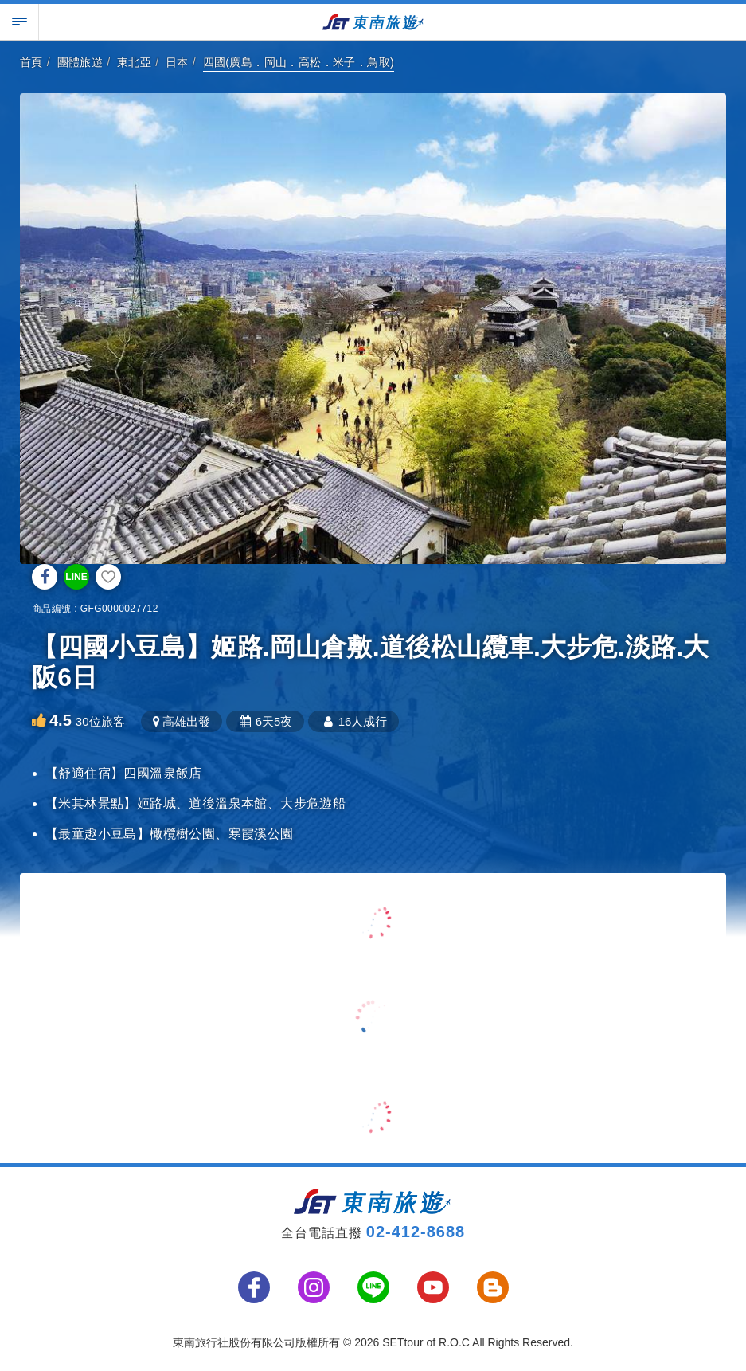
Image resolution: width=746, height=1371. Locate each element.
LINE (76, 576)
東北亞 (134, 62)
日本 (177, 62)
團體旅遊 (80, 62)
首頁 (31, 62)
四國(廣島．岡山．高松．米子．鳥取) (299, 62)
